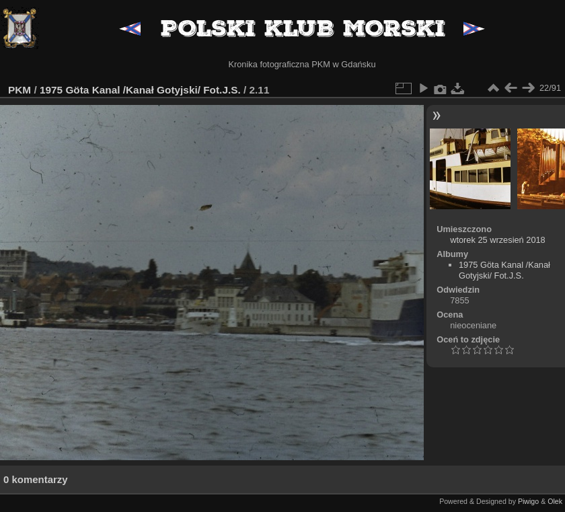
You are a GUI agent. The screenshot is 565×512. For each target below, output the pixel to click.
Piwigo (528, 501)
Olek (555, 501)
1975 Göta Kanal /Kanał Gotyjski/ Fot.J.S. (140, 90)
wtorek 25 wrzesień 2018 (497, 240)
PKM (19, 90)
